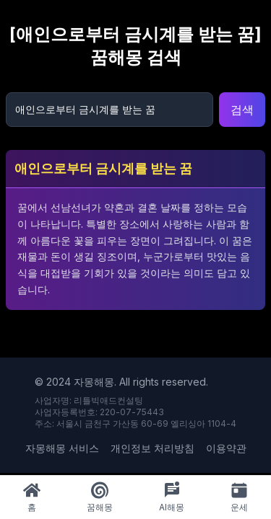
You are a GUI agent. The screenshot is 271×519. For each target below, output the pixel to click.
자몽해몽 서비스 (62, 448)
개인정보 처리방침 (152, 448)
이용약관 (226, 448)
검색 (242, 109)
